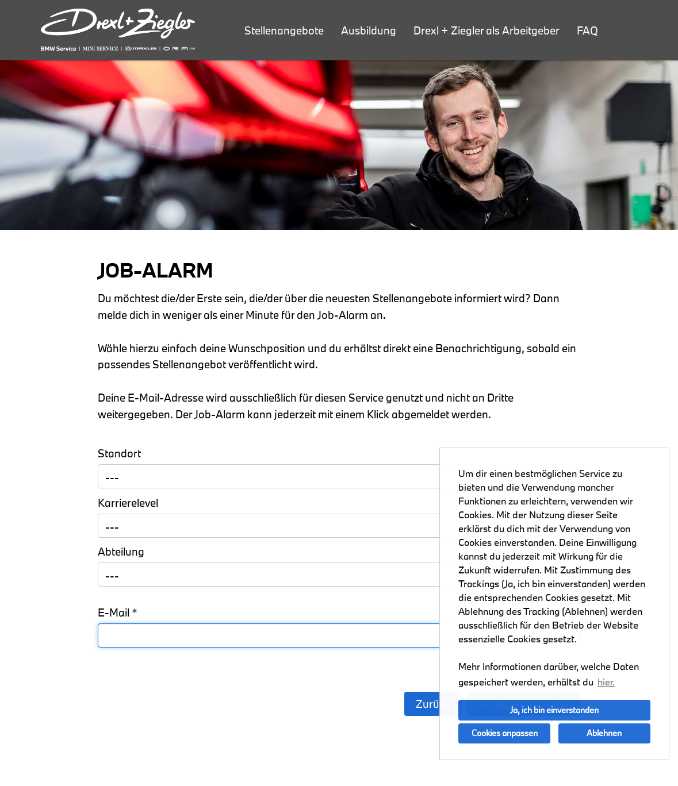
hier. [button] (606, 682)
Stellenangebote (284, 30)
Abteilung (121, 551)
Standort (119, 453)
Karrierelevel (128, 503)
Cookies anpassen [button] (505, 732)
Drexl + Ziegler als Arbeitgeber (486, 30)
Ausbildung (368, 30)
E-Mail (117, 612)
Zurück (433, 704)
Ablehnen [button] (604, 732)
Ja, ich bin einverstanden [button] (554, 709)
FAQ (587, 30)
